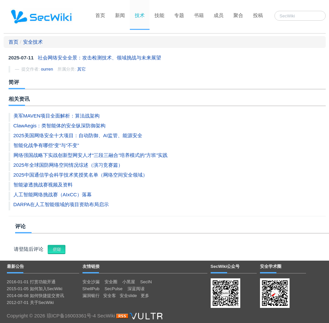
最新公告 (15, 266)
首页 (100, 15)
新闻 (120, 15)
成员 (218, 15)
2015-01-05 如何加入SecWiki (34, 288)
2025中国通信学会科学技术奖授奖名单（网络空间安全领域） (80, 175)
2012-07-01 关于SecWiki (30, 302)
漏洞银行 (91, 295)
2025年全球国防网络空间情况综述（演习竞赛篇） (68, 165)
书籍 (199, 15)
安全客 (109, 295)
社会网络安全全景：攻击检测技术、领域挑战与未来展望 (99, 57)
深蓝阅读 (136, 288)
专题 (179, 15)
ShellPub (91, 288)
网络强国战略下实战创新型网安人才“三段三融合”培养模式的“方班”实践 (90, 155)
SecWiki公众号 (225, 266)
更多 (145, 295)
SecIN (146, 281)
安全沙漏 (91, 281)
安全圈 (111, 281)
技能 (159, 15)
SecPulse (114, 288)
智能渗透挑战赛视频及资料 (43, 184)
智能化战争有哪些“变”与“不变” (46, 145)
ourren (47, 69)
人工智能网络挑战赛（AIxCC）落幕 (52, 194)
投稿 (258, 15)
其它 (81, 69)
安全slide (128, 295)
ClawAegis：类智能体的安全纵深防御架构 (59, 125)
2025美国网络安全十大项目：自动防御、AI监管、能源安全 (78, 135)
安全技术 (33, 42)
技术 (140, 15)
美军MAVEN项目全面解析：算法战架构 (56, 115)
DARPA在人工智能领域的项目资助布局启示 (61, 204)
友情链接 (91, 266)
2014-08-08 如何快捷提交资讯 (35, 295)
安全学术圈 (270, 266)
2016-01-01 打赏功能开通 (31, 281)
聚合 (238, 15)
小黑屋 (128, 281)
